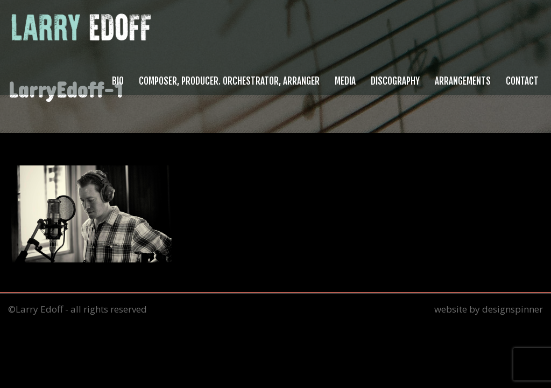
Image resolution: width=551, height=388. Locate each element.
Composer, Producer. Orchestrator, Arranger (229, 81)
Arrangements (463, 81)
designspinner (512, 309)
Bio (118, 81)
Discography (395, 81)
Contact (522, 81)
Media (345, 81)
